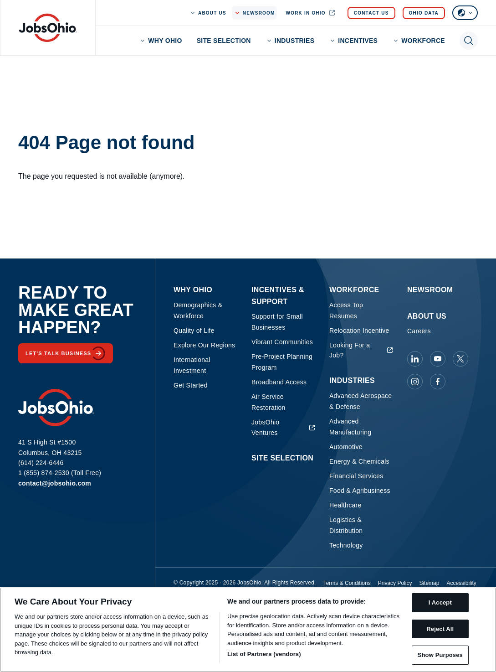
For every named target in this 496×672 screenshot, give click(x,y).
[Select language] (465, 12)
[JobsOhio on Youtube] (437, 359)
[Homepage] (48, 27)
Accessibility (461, 583)
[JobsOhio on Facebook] (437, 381)
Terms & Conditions (347, 583)
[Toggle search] (469, 40)
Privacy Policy (395, 583)
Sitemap (429, 583)
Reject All (440, 628)
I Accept (440, 602)
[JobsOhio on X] (460, 359)
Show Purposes (440, 654)
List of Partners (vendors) (264, 654)
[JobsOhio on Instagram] (415, 381)
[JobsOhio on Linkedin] (415, 359)
